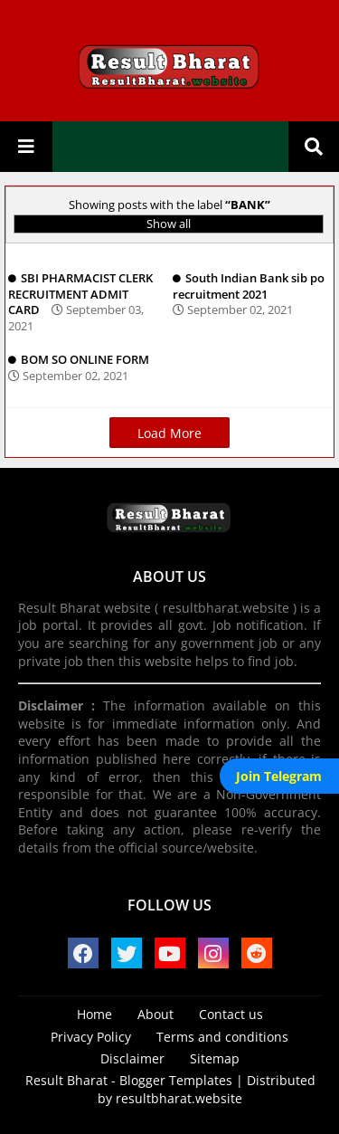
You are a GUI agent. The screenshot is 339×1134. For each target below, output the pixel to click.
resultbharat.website (179, 1098)
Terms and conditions (222, 1036)
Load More (169, 433)
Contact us (231, 1014)
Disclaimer (132, 1058)
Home (94, 1014)
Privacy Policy (91, 1036)
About (155, 1014)
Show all (168, 223)
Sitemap (215, 1058)
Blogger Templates (175, 1080)
